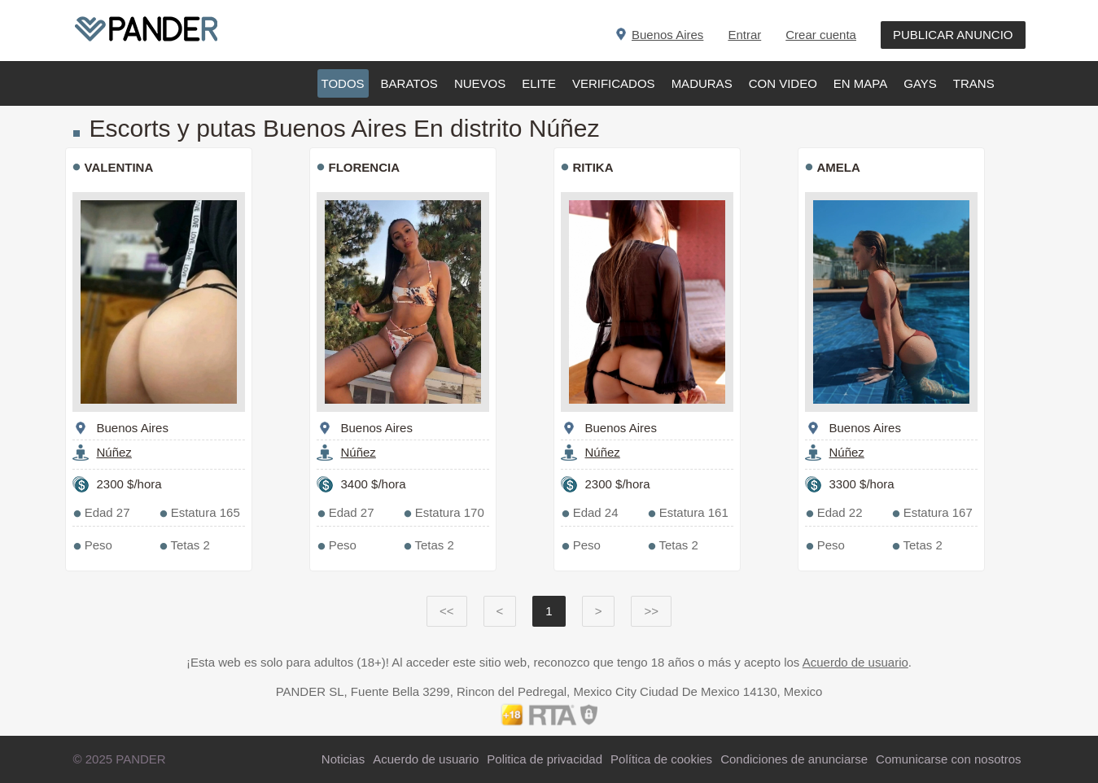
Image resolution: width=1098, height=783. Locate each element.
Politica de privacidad (544, 759)
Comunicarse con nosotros (948, 759)
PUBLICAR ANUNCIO (953, 35)
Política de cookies (661, 759)
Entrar (744, 35)
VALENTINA (119, 167)
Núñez (114, 452)
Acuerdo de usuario (855, 662)
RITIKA (593, 167)
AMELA (838, 167)
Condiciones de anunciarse (794, 759)
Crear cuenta (820, 35)
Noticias (343, 759)
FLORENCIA (364, 167)
